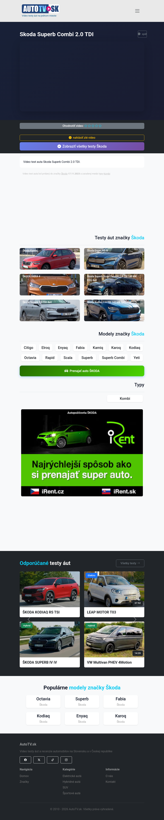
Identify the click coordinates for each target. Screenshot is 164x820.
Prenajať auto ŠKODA (82, 371)
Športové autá (71, 793)
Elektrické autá (72, 776)
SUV (65, 787)
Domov (24, 776)
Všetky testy (130, 563)
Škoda (64, 173)
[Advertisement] (93, 203)
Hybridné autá (71, 781)
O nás (109, 776)
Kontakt (110, 781)
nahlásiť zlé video (82, 137)
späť (142, 34)
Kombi (107, 173)
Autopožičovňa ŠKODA (82, 412)
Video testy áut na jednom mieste (39, 15)
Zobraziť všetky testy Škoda (82, 146)
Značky (24, 781)
